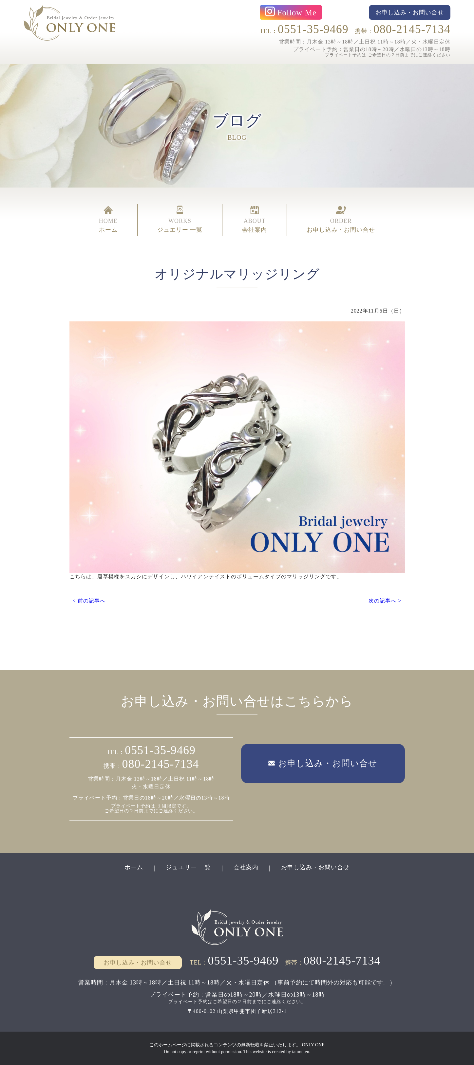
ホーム (133, 867)
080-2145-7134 (411, 29)
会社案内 (246, 867)
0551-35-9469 (313, 29)
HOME (108, 220)
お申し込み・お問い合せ (315, 867)
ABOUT (254, 220)
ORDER (341, 220)
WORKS (180, 220)
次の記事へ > (385, 601)
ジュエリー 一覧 (188, 867)
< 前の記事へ (89, 601)
